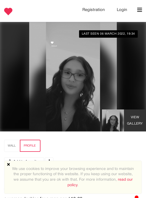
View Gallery (135, 120)
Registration (94, 10)
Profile (30, 145)
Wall (12, 145)
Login (122, 10)
